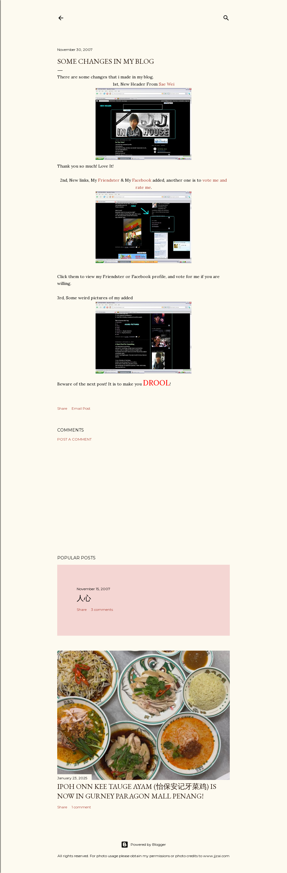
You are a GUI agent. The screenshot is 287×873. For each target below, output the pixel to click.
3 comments (102, 609)
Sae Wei (166, 84)
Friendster (109, 180)
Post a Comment (74, 439)
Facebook (141, 180)
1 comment (81, 807)
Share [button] (62, 408)
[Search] (226, 16)
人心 (84, 598)
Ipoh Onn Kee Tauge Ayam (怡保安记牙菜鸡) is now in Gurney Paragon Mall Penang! (136, 791)
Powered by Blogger (143, 844)
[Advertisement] (143, 498)
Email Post (81, 408)
